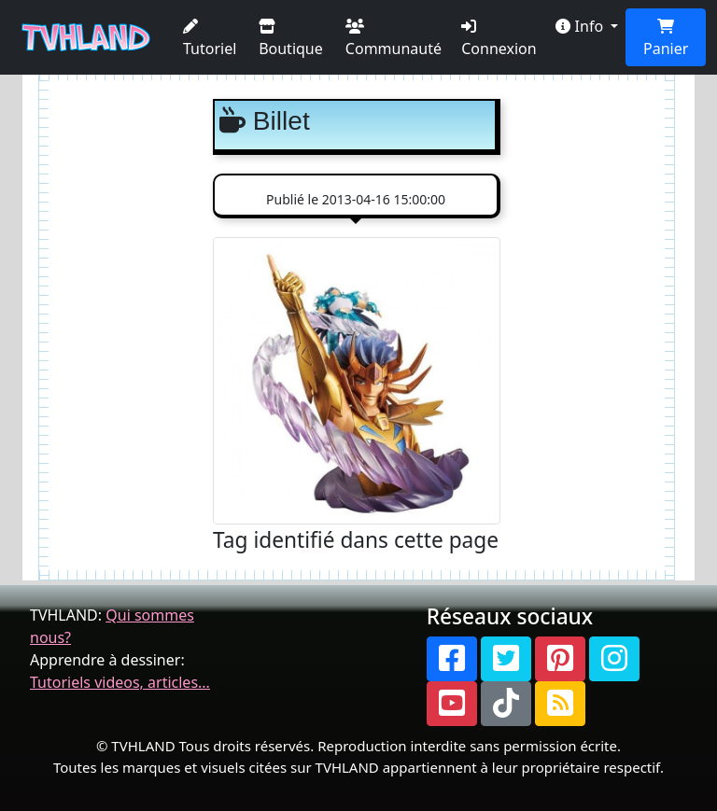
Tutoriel (209, 39)
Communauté (393, 39)
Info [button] (581, 26)
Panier (665, 39)
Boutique (291, 39)
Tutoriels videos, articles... (120, 682)
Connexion (498, 39)
